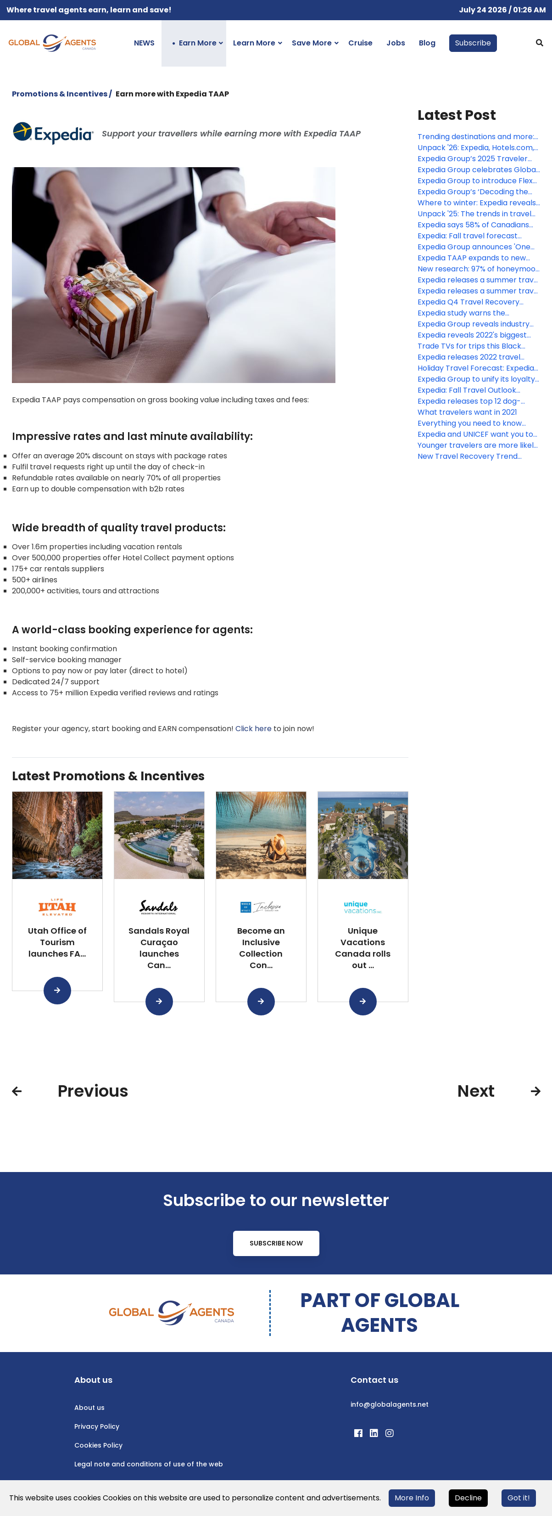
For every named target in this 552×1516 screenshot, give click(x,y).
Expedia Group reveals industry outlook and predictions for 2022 (476, 324)
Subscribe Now (276, 1243)
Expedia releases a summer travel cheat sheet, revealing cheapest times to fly (479, 280)
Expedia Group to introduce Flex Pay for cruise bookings (475, 180)
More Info (412, 1498)
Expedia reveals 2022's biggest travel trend (472, 335)
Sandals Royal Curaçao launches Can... (159, 947)
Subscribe (473, 43)
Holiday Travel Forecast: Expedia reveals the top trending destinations (476, 368)
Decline (468, 1498)
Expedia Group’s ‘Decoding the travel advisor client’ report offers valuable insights (479, 191)
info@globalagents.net (390, 1404)
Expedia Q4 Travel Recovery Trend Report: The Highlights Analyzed (469, 302)
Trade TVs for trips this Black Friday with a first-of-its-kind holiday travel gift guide (470, 346)
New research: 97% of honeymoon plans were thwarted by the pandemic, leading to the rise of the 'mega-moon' (479, 269)
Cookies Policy (98, 1445)
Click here (253, 728)
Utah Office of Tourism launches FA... (57, 942)
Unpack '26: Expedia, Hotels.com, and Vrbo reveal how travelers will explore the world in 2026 (479, 147)
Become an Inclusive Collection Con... (261, 947)
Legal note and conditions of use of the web (148, 1464)
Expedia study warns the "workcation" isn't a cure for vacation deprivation (467, 313)
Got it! (518, 1498)
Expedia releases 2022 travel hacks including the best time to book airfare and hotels (475, 357)
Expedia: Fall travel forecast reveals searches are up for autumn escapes (468, 236)
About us (89, 1407)
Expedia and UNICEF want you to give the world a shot (475, 434)
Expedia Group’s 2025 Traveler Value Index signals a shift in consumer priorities (473, 158)
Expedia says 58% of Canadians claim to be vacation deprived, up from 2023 (478, 225)
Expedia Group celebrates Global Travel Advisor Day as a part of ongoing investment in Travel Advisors (478, 169)
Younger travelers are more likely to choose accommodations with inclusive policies (478, 445)
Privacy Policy (96, 1426)
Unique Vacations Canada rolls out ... (362, 947)
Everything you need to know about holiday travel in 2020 (470, 423)
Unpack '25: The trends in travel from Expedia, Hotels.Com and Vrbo (474, 214)
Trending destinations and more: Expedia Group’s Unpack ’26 (476, 136)
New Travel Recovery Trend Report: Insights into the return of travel (477, 456)
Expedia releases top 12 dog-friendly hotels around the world (475, 401)
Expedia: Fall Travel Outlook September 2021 (467, 390)
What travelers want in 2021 (467, 412)
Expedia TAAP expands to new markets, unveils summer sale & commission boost (475, 258)
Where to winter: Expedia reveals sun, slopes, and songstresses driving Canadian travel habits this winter (479, 203)
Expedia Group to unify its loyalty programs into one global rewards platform (476, 379)
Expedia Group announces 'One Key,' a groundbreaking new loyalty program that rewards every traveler (474, 247)
